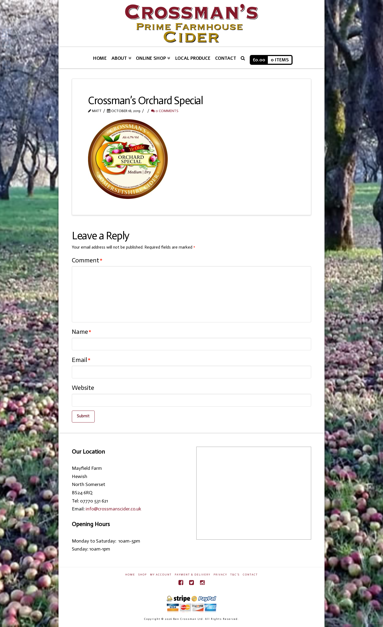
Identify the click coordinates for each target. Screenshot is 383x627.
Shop (142, 574)
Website (83, 387)
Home (130, 574)
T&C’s (235, 574)
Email (81, 360)
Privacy (220, 574)
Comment (87, 260)
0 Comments (164, 111)
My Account (161, 574)
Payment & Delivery (192, 574)
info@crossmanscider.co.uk (113, 509)
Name (81, 331)
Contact (250, 574)
